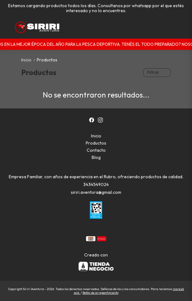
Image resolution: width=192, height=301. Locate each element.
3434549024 (96, 184)
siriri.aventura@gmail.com (96, 192)
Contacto (96, 150)
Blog (96, 157)
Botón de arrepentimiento (100, 293)
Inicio (29, 60)
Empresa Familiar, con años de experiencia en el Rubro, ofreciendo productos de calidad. (96, 176)
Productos (47, 60)
